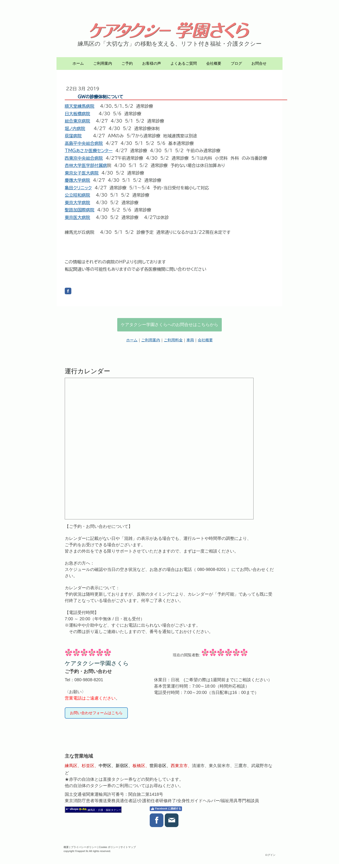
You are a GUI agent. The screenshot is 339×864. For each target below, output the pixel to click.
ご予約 (127, 63)
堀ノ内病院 (75, 128)
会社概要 (213, 63)
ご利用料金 (173, 340)
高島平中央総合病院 (84, 143)
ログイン (270, 854)
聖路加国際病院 (79, 210)
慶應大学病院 (77, 180)
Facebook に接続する (166, 809)
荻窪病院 (73, 136)
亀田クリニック (78, 188)
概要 (66, 847)
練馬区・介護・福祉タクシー (104, 809)
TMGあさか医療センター (89, 150)
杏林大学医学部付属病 (86, 165)
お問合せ (258, 63)
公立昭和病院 (77, 195)
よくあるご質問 (183, 63)
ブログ (236, 63)
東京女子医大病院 (82, 173)
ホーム (78, 63)
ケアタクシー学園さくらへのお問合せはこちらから (169, 324)
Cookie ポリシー (108, 847)
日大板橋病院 (77, 113)
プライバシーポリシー (84, 847)
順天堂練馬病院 (79, 106)
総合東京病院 (77, 121)
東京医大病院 (77, 217)
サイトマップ (128, 847)
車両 (190, 340)
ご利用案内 (102, 63)
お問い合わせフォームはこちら (96, 713)
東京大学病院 (77, 202)
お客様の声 (151, 63)
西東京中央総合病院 (84, 158)
